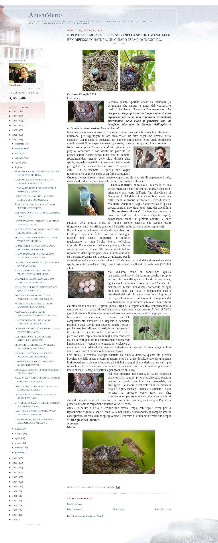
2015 (15, 477)
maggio (19, 433)
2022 (15, 130)
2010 (15, 500)
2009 (15, 505)
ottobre (19, 153)
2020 (15, 139)
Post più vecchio (163, 509)
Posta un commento (74, 504)
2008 (15, 510)
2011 (15, 496)
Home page (118, 509)
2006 (15, 519)
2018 (15, 462)
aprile (18, 438)
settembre (20, 157)
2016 (15, 472)
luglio (18, 167)
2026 (15, 111)
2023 (15, 125)
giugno (18, 428)
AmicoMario (45, 15)
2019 (15, 458)
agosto (18, 162)
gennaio (19, 452)
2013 (15, 486)
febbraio (19, 447)
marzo (18, 443)
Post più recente (74, 509)
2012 (15, 491)
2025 (15, 116)
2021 (15, 134)
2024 (15, 120)
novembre (20, 148)
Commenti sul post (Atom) (90, 515)
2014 (15, 481)
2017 (15, 467)
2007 (15, 514)
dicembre (20, 143)
